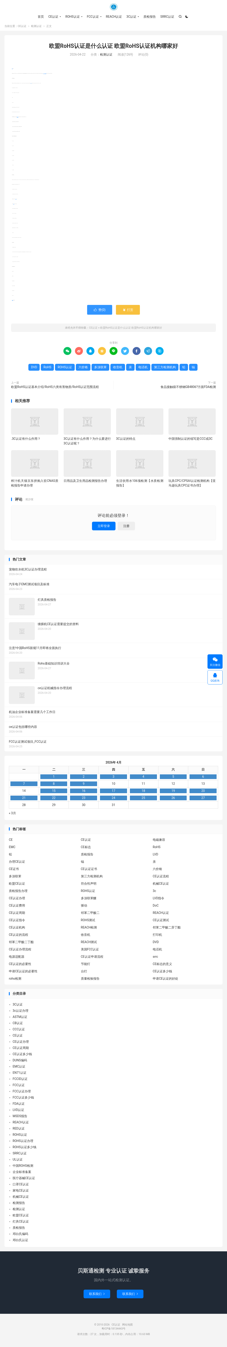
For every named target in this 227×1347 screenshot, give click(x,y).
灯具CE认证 (21, 1223)
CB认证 (18, 1025)
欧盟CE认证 (17, 885)
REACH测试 (89, 944)
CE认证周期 (17, 914)
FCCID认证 (20, 1080)
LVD (155, 856)
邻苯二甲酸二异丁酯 (167, 929)
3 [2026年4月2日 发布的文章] (113, 778)
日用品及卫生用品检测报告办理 (85, 482)
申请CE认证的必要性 (23, 973)
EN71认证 (19, 1074)
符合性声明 (88, 885)
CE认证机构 (17, 929)
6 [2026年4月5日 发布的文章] (203, 778)
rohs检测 (15, 980)
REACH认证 (114, 16)
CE (11, 841)
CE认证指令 (17, 922)
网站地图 (127, 1326)
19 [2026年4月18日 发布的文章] (173, 792)
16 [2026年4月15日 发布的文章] (83, 792)
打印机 (157, 936)
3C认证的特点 (125, 440)
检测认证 (36, 27)
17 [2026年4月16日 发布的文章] (113, 792)
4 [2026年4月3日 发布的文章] (143, 778)
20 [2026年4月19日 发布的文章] (203, 792)
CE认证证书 (89, 870)
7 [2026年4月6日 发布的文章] (24, 785)
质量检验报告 (90, 980)
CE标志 (86, 849)
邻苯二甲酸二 (90, 914)
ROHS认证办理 (23, 1142)
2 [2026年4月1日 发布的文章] (83, 778)
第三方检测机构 (17, 118)
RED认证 (19, 1130)
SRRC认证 (167, 16)
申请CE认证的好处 (165, 980)
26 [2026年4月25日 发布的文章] (173, 799)
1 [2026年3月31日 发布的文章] (54, 778)
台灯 (84, 973)
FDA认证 (19, 1105)
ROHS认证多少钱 (24, 1149)
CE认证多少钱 (162, 973)
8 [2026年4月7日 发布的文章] (54, 785)
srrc (155, 958)
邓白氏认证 (20, 1242)
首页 (41, 16)
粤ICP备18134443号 (114, 1330)
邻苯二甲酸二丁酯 (21, 944)
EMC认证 (19, 1068)
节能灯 (85, 965)
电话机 (143, 369)
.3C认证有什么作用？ (26, 440)
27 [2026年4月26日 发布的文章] (203, 799)
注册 (126, 527)
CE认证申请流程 (92, 958)
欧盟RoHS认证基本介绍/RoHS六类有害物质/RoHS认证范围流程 (55, 388)
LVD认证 (18, 1111)
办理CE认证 (17, 863)
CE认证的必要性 (20, 965)
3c (154, 892)
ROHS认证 (72, 16)
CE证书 (14, 870)
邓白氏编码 (20, 1235)
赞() (100, 311)
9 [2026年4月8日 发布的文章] (83, 785)
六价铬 (83, 369)
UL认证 (18, 1161)
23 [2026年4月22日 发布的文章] (83, 799)
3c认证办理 (20, 1012)
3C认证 (131, 16)
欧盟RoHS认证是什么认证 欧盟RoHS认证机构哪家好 (113, 48)
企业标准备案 (22, 1173)
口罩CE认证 (21, 1186)
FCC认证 (93, 16)
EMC (12, 849)
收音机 (117, 369)
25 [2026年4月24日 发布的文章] (143, 799)
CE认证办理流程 (20, 951)
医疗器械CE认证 (24, 1180)
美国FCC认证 (90, 951)
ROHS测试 (88, 922)
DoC (156, 907)
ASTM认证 (20, 1018)
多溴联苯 (100, 369)
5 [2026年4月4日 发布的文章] (173, 778)
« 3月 (12, 815)
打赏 (128, 311)
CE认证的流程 (18, 936)
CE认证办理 (17, 900)
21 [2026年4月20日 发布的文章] (24, 799)
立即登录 (104, 527)
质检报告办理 (18, 892)
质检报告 (149, 16)
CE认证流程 (161, 878)
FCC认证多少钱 (23, 1099)
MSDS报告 (20, 1118)
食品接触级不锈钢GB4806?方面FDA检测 (188, 388)
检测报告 (19, 1204)
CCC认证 (19, 1031)
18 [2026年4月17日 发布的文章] (143, 792)
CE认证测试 (161, 922)
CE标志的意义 (162, 965)
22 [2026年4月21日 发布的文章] (54, 799)
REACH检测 (89, 929)
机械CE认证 (161, 885)
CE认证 (113, 6)
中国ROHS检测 (23, 1167)
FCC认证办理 (22, 1093)
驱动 (84, 907)
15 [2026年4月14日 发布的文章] (54, 792)
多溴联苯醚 (88, 900)
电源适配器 (16, 958)
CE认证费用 (17, 907)
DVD (34, 369)
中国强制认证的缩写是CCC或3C (190, 440)
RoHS (47, 369)
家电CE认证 (21, 1192)
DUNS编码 (20, 1062)
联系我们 (97, 1295)
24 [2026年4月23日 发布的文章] (113, 799)
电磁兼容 (159, 841)
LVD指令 (158, 900)
